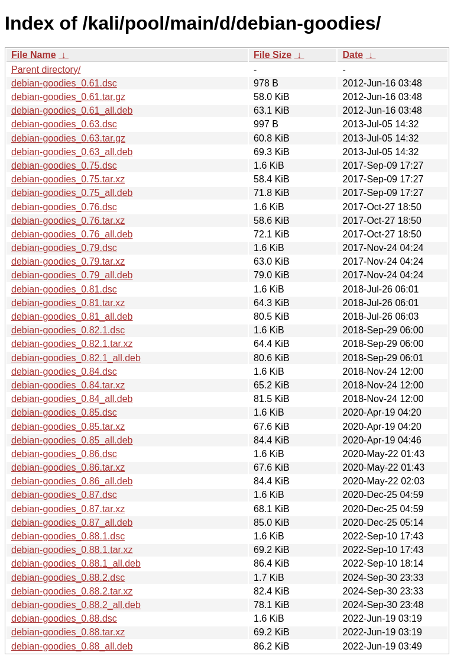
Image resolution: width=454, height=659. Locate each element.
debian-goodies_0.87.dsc (64, 495)
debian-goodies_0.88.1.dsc (68, 536)
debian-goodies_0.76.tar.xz (68, 221)
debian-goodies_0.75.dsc (64, 165)
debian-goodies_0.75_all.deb (72, 193)
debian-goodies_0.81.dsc (64, 289)
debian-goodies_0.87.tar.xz (68, 509)
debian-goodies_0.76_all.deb (72, 234)
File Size (272, 55)
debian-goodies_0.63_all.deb (72, 152)
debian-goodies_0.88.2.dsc (68, 578)
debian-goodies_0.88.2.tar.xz (71, 591)
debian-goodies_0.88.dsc (64, 618)
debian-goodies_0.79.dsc (64, 248)
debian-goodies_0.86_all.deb (72, 481)
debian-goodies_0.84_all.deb (72, 399)
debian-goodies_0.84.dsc (64, 372)
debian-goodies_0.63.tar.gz (68, 138)
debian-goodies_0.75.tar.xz (68, 179)
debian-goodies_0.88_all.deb (72, 646)
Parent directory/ (45, 70)
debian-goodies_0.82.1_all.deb (76, 358)
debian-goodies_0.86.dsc (64, 454)
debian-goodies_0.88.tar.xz (68, 632)
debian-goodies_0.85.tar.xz (68, 427)
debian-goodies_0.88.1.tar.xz (71, 550)
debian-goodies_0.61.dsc (64, 83)
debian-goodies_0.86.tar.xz (68, 467)
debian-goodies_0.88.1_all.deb (76, 563)
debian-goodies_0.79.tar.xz (68, 261)
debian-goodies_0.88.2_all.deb (76, 605)
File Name (33, 55)
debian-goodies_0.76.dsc (64, 207)
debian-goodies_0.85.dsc (64, 412)
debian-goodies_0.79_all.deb (72, 275)
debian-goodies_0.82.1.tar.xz (71, 344)
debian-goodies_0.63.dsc (64, 124)
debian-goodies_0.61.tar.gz (68, 97)
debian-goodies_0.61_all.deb (72, 110)
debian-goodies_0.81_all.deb (72, 316)
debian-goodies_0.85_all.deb (72, 440)
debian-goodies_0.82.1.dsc (68, 330)
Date (352, 55)
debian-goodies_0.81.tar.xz (68, 303)
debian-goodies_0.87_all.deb (72, 522)
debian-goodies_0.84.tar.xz (68, 385)
